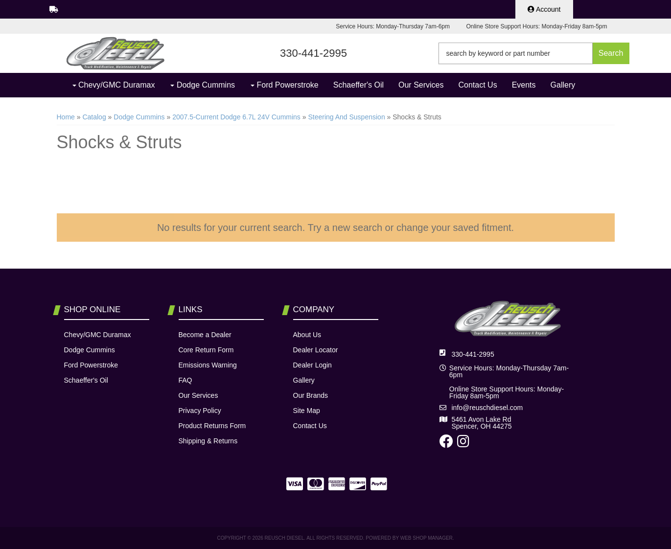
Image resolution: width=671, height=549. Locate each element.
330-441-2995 (473, 354)
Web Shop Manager (426, 538)
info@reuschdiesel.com (487, 407)
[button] (534, 53)
